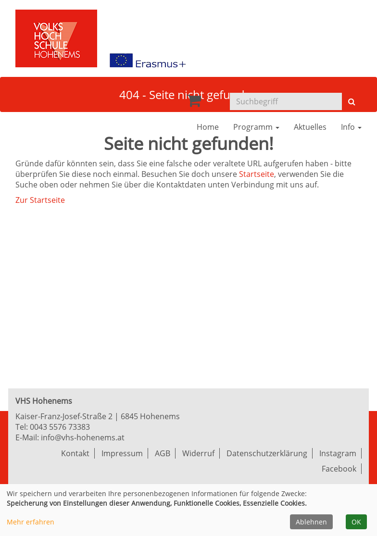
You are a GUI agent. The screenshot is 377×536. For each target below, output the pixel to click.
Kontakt (75, 453)
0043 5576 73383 (60, 427)
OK (356, 521)
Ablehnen (311, 521)
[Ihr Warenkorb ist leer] (194, 103)
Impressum (122, 453)
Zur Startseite (40, 200)
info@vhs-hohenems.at (83, 437)
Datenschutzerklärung (266, 453)
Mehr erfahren (30, 521)
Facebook (339, 468)
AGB (162, 453)
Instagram (337, 453)
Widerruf (198, 453)
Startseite (256, 174)
